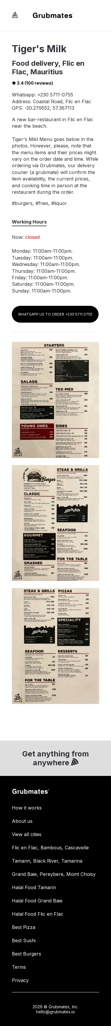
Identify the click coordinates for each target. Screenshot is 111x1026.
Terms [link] (19, 967)
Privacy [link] (20, 980)
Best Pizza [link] (23, 927)
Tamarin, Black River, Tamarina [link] (47, 861)
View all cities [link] (26, 834)
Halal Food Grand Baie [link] (37, 901)
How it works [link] (27, 808)
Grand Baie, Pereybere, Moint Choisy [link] (54, 874)
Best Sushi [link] (24, 940)
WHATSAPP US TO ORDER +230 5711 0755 (55, 314)
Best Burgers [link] (26, 954)
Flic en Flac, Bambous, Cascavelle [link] (50, 848)
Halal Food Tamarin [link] (34, 887)
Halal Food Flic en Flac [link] (37, 914)
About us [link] (22, 821)
